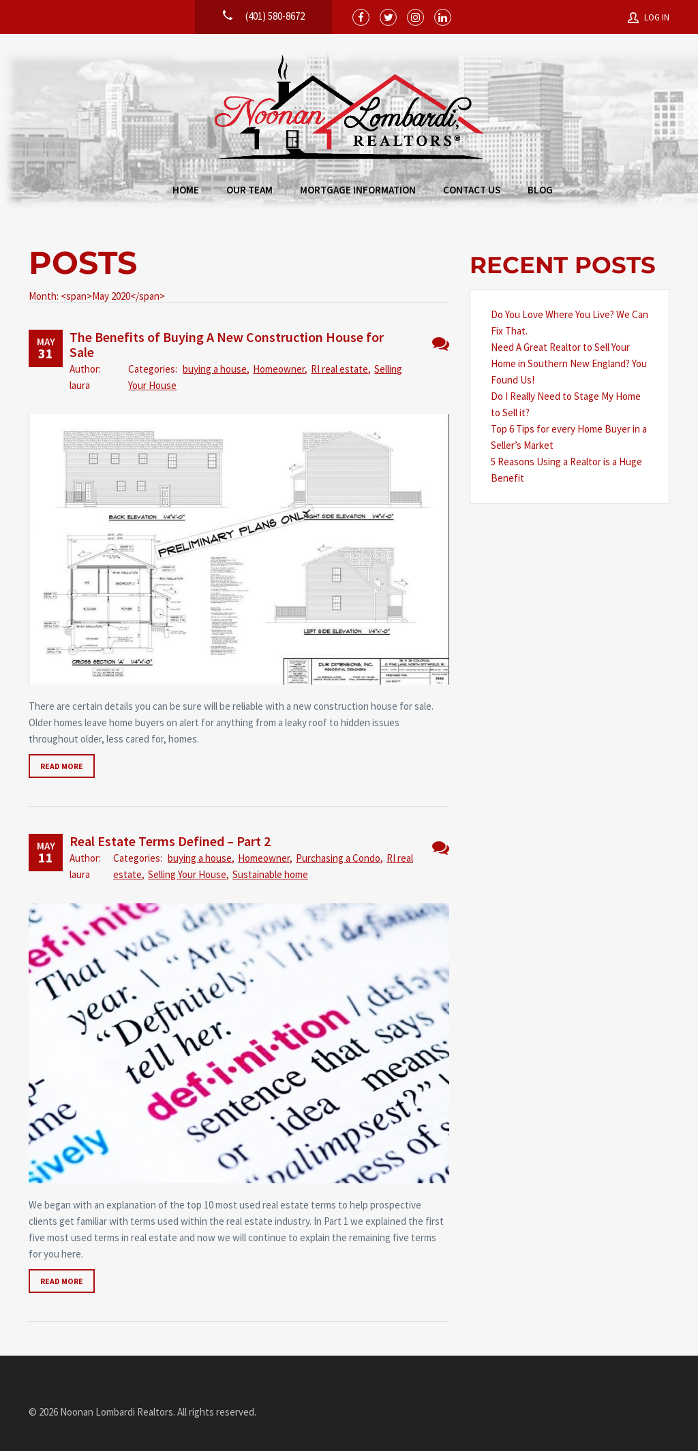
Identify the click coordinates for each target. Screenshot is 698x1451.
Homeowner (279, 368)
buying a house (215, 368)
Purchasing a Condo (338, 858)
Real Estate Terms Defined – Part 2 (170, 840)
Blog (540, 189)
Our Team (249, 189)
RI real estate (339, 368)
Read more (61, 766)
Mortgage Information (358, 189)
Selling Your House (187, 874)
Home (185, 189)
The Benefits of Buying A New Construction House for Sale (227, 344)
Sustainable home (270, 874)
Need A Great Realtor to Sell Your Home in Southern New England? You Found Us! (569, 363)
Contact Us (471, 189)
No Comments (440, 343)
